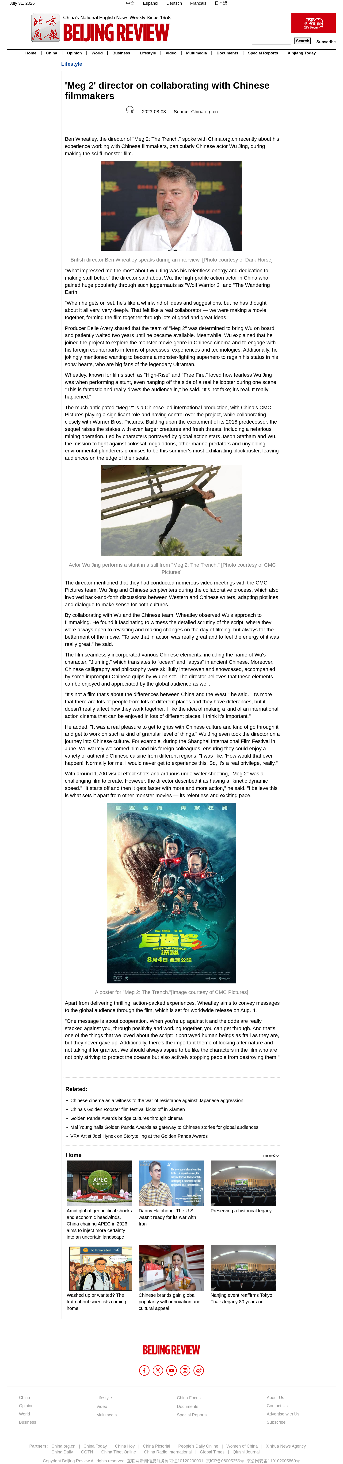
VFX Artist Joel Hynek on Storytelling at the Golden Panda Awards (139, 1136)
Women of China (242, 1446)
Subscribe (326, 42)
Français (198, 3)
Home (30, 53)
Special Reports (263, 53)
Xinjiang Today (302, 53)
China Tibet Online (118, 1452)
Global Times (212, 1452)
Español (150, 3)
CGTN (87, 1452)
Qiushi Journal (246, 1452)
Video (171, 53)
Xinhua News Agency (286, 1446)
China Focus (189, 1398)
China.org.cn (63, 1446)
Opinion (74, 53)
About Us (275, 1397)
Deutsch (174, 3)
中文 (130, 3)
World (97, 53)
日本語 (221, 3)
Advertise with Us (283, 1414)
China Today (95, 1446)
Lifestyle (148, 53)
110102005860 (282, 1461)
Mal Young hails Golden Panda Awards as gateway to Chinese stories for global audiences (164, 1127)
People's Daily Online (198, 1446)
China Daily (62, 1452)
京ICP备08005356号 (225, 1461)
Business (121, 53)
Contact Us (277, 1405)
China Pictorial (156, 1446)
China (51, 53)
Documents (227, 53)
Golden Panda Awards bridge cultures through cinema (126, 1118)
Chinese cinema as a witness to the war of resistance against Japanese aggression (157, 1100)
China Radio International (168, 1452)
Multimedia (196, 53)
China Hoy (125, 1446)
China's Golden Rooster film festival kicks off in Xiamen (127, 1109)
